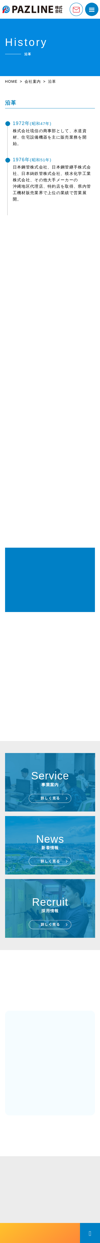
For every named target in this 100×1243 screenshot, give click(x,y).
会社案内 (33, 81)
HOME (11, 81)
